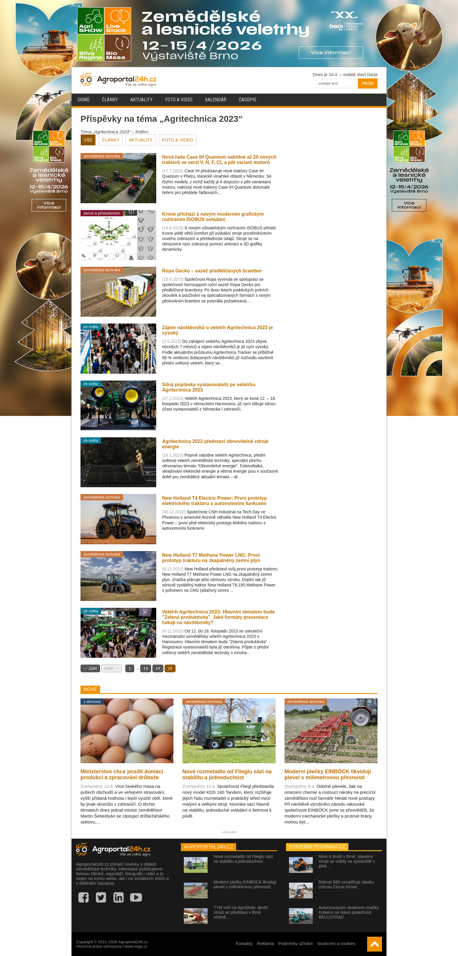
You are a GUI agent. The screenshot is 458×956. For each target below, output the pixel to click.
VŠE (88, 140)
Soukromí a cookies (336, 943)
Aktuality (141, 99)
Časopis (247, 99)
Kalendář (215, 99)
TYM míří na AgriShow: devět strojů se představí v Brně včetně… (241, 912)
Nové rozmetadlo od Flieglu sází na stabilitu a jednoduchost (243, 859)
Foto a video (178, 99)
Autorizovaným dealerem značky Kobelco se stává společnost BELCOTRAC (349, 912)
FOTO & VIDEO (177, 140)
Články (110, 99)
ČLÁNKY (110, 140)
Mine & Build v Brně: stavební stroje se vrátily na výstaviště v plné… (347, 861)
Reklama (265, 943)
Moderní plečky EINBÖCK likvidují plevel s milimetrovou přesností (245, 884)
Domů (83, 99)
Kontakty (244, 943)
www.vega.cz (135, 946)
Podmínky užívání (295, 943)
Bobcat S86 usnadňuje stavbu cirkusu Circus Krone (346, 884)
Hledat (368, 83)
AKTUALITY (141, 140)
